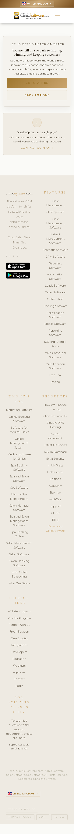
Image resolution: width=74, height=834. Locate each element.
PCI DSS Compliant (55, 439)
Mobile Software (55, 326)
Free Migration (19, 634)
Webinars (19, 668)
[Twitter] (6, 258)
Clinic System (55, 214)
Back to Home (37, 97)
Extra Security (55, 461)
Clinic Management (55, 206)
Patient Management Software (55, 241)
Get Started (37, 83)
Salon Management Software (19, 548)
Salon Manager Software (19, 510)
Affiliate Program (19, 614)
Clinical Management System (19, 446)
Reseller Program (19, 620)
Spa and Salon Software (19, 481)
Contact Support (37, 150)
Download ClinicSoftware (55, 531)
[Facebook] (17, 258)
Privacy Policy (20, 820)
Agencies (19, 675)
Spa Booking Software (19, 470)
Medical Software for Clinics (19, 459)
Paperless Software (55, 268)
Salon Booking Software (19, 566)
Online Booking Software (19, 421)
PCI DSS (59, 820)
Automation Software (55, 279)
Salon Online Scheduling (19, 577)
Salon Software (19, 557)
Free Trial (55, 377)
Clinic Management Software (55, 226)
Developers (19, 654)
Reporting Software (55, 335)
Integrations (19, 648)
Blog (55, 522)
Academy (55, 488)
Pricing (55, 384)
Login (19, 688)
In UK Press (55, 468)
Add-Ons (55, 502)
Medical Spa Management (19, 499)
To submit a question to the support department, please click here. (19, 731)
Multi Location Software (55, 369)
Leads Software (55, 288)
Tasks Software (55, 295)
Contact (19, 681)
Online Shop (55, 301)
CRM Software (55, 259)
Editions (55, 481)
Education (19, 661)
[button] (57, 16)
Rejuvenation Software (55, 317)
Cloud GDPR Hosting (55, 427)
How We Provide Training (55, 410)
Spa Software (19, 490)
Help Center (55, 474)
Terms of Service (22, 812)
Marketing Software (19, 412)
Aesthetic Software (55, 252)
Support (55, 508)
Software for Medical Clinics (19, 432)
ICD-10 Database (55, 454)
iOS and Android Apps (55, 347)
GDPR (55, 515)
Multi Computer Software (55, 357)
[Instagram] (9, 258)
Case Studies (19, 641)
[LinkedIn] (13, 258)
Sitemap (55, 495)
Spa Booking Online (19, 537)
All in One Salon (19, 586)
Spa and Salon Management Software (19, 524)
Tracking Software (55, 308)
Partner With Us (19, 627)
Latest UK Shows (55, 447)
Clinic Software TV (55, 418)
